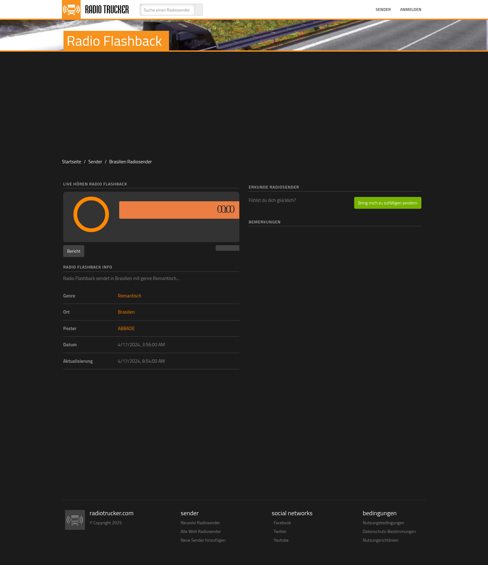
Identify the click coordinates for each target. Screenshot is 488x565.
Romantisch (129, 295)
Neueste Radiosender (200, 522)
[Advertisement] (244, 101)
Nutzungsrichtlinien (381, 540)
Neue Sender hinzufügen (203, 540)
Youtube (281, 540)
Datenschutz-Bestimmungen (389, 531)
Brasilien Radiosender (130, 161)
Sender (383, 9)
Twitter (280, 531)
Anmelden (410, 9)
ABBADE (126, 328)
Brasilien (126, 311)
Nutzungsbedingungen (383, 522)
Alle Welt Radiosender (201, 531)
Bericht (73, 251)
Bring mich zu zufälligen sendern (387, 202)
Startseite (71, 161)
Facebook (282, 522)
